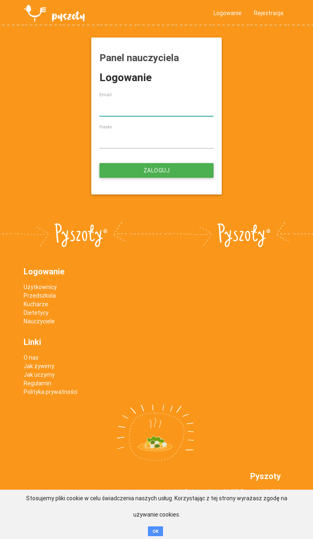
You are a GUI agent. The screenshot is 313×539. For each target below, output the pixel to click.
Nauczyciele (39, 321)
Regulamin (37, 383)
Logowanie (228, 13)
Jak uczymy (39, 374)
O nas (31, 357)
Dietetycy (36, 312)
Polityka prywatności (50, 391)
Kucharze (36, 304)
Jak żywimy (39, 366)
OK (155, 531)
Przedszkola (40, 295)
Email (105, 94)
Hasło (105, 127)
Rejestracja (268, 13)
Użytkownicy (40, 287)
